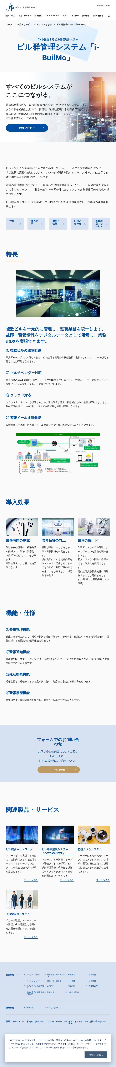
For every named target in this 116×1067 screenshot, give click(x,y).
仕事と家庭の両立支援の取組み (35, 993)
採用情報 (85, 16)
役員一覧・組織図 (54, 981)
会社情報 (38, 16)
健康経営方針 (94, 986)
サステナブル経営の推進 (35, 987)
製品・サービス (25, 16)
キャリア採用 (52, 1008)
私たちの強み (10, 16)
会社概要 (92, 975)
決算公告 (50, 992)
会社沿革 (71, 981)
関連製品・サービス (99, 223)
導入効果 (34, 222)
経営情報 (92, 981)
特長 (11, 220)
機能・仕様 (56, 222)
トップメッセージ (33, 975)
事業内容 (71, 975)
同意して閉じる (96, 1054)
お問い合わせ (98, 16)
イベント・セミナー (71, 16)
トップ (9, 24)
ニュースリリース (52, 16)
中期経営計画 (73, 992)
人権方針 (50, 986)
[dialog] (58, 1048)
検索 (109, 17)
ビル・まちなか (44, 24)
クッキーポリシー (85, 1044)
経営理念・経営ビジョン (56, 975)
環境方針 (71, 986)
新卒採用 (30, 1008)
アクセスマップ (32, 981)
